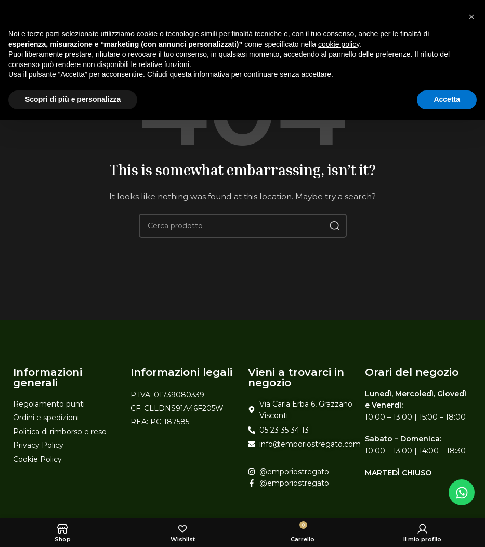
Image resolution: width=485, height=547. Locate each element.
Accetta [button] (447, 99)
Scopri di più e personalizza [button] (73, 99)
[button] (471, 16)
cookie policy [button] (338, 44)
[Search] (243, 226)
